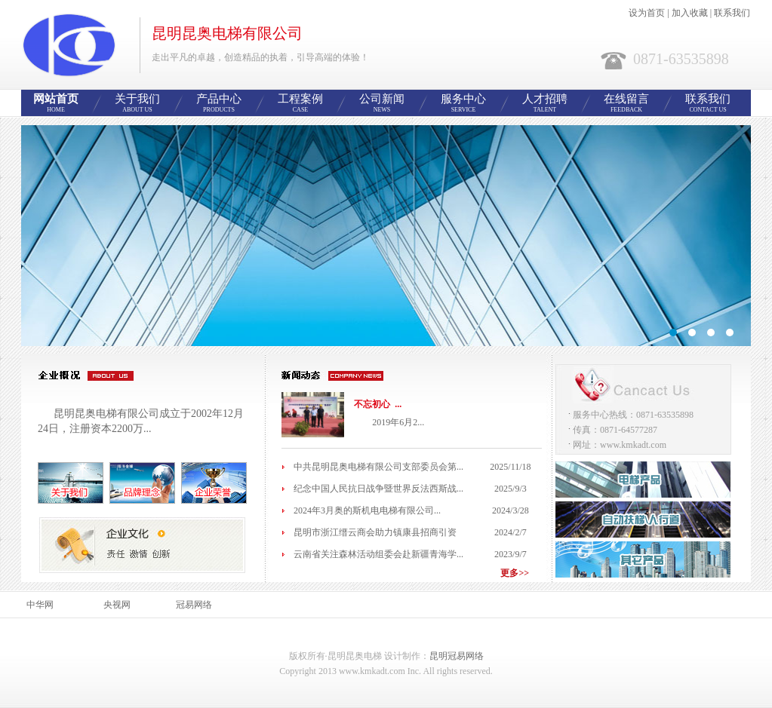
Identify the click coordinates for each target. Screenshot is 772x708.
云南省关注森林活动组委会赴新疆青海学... (378, 554)
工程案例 (300, 104)
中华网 (40, 604)
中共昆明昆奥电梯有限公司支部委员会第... (378, 466)
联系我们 (732, 13)
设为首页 (647, 13)
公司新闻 (382, 104)
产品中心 (219, 104)
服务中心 (463, 104)
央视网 (117, 604)
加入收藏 (690, 13)
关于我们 (137, 104)
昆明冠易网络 (456, 656)
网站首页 (56, 104)
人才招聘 (545, 104)
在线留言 (626, 104)
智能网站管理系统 (386, 235)
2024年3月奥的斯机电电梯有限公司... (367, 510)
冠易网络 (194, 604)
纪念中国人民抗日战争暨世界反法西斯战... (378, 488)
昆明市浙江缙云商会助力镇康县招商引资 (375, 532)
